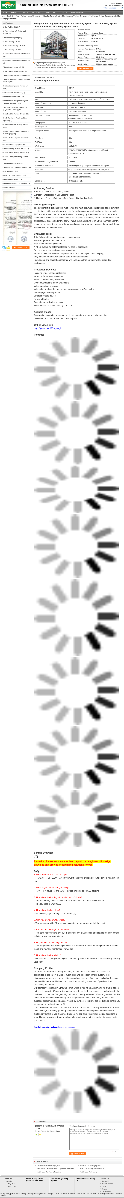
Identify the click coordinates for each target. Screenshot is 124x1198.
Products (14, 12)
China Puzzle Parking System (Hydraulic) (25, 1194)
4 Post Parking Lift (10, 50)
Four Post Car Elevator (11, 97)
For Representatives (10, 179)
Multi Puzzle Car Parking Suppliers (49, 1172)
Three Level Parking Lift (12, 67)
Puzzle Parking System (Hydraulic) (28, 16)
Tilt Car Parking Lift (10, 38)
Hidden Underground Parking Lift (15, 86)
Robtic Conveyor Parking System (15, 157)
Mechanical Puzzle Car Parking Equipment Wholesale (55, 1169)
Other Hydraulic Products (12, 175)
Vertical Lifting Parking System (14, 148)
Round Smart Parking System (14, 153)
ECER (4, 1195)
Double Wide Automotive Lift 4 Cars (16, 54)
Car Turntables (8, 171)
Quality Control (50, 12)
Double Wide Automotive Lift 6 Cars (16, 60)
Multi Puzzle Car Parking (88, 1172)
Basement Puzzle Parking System (15, 125)
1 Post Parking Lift (10, 42)
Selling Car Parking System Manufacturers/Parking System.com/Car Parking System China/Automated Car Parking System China (55, 65)
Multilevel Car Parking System (90, 1166)
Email (121, 5)
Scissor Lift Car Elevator (12, 92)
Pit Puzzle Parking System (13, 144)
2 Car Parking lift (9, 27)
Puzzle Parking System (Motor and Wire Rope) (34, 1179)
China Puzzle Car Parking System (48, 1166)
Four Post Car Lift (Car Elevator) (15, 183)
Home (5, 12)
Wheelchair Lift (9, 187)
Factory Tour (36, 12)
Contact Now (86, 69)
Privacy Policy (5, 1194)
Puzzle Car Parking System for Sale (92, 1169)
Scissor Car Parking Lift (12, 46)
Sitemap (104, 1189)
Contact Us (63, 12)
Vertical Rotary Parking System (14, 167)
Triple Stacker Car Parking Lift (14, 75)
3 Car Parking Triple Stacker (13, 71)
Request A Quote (111, 5)
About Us (24, 12)
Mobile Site (106, 1192)
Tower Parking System (11, 163)
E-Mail (104, 1186)
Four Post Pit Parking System (14, 114)
